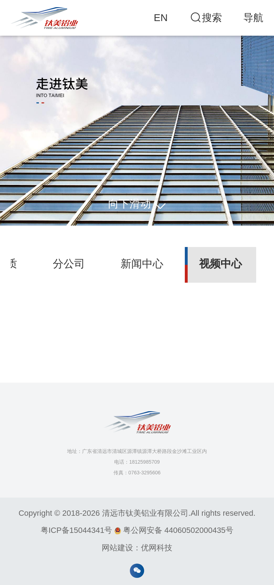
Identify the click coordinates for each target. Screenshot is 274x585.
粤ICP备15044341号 (76, 530)
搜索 (205, 18)
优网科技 (156, 547)
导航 (253, 17)
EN (161, 17)
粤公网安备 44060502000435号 (174, 530)
